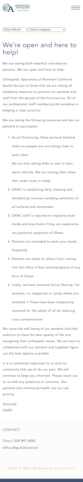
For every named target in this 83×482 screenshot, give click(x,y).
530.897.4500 (25, 441)
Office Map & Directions (20, 448)
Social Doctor (64, 468)
